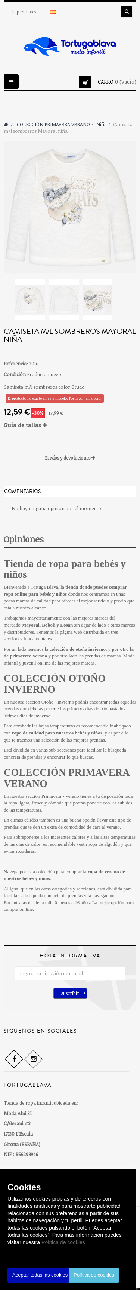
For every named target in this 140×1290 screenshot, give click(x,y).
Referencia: (16, 363)
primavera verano (28, 656)
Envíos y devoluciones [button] (70, 458)
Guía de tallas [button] (25, 425)
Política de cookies (63, 1242)
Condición (15, 374)
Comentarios (22, 491)
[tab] (70, 425)
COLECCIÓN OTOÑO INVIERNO (55, 684)
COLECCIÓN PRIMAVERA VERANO (66, 778)
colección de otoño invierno (77, 649)
